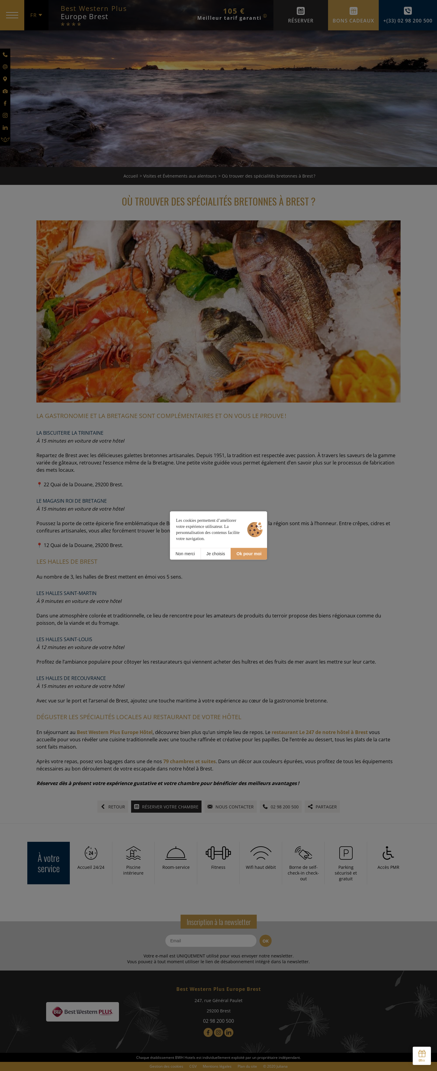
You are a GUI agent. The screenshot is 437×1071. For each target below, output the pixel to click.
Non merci (185, 553)
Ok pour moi (248, 553)
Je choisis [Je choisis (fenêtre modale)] (215, 553)
